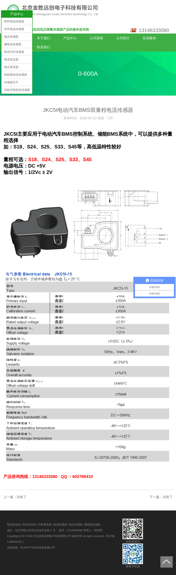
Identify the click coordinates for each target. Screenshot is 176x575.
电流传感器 (60, 524)
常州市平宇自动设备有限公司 (37, 547)
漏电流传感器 (93, 524)
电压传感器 (75, 524)
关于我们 (43, 38)
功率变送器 (44, 524)
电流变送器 (13, 524)
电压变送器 (29, 524)
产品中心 (70, 38)
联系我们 (43, 47)
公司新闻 (96, 38)
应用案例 (149, 38)
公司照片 (122, 38)
